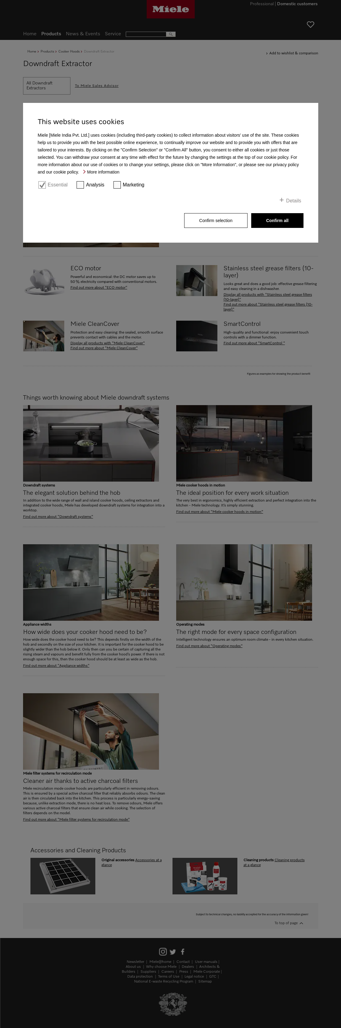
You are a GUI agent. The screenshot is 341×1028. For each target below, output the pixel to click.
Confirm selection (215, 220)
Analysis (95, 184)
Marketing (133, 184)
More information (103, 172)
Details (293, 200)
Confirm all (277, 220)
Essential (58, 184)
